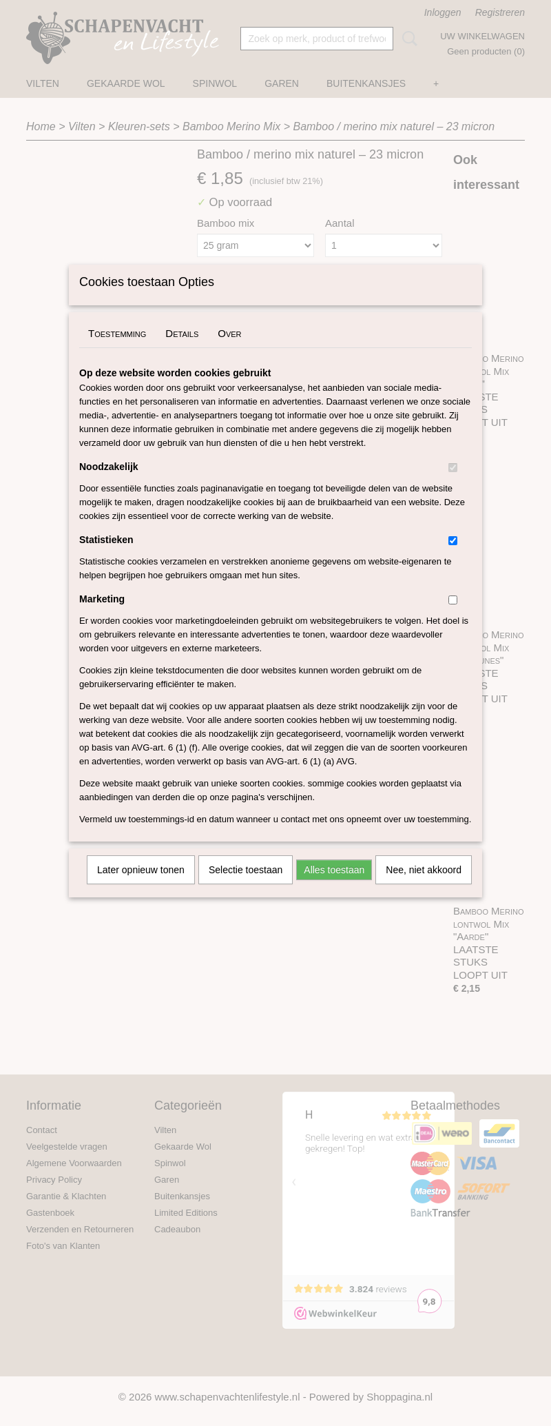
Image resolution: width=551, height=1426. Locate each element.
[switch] (452, 485)
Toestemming (117, 351)
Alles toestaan (334, 887)
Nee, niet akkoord (423, 887)
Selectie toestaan (245, 887)
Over (229, 351)
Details (181, 351)
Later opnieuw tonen (141, 887)
